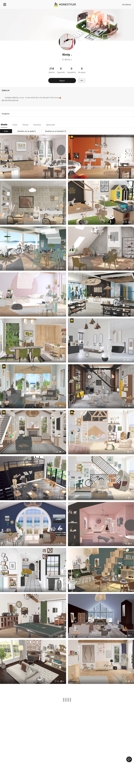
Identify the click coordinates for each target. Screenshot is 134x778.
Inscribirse (126, 4)
